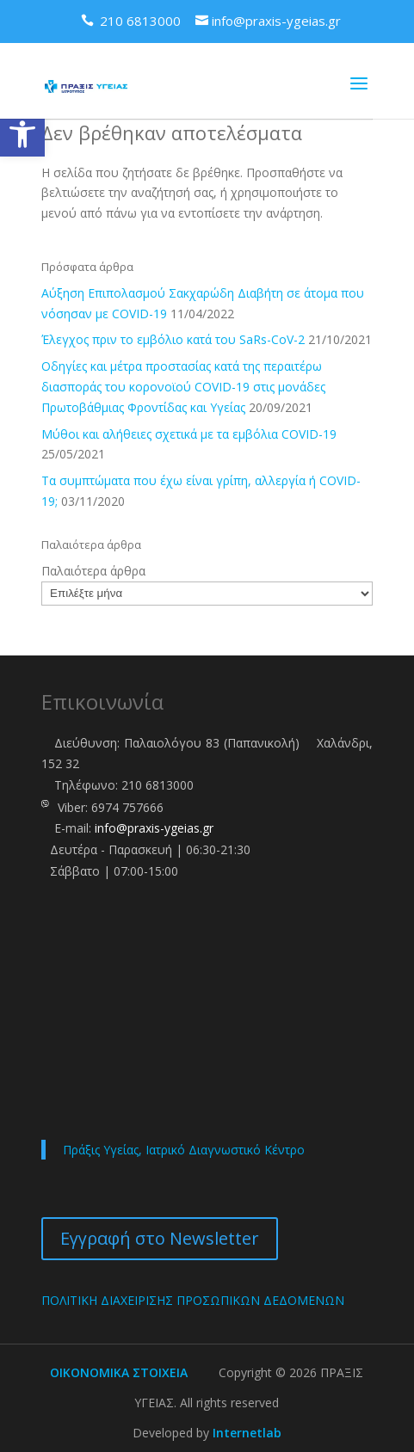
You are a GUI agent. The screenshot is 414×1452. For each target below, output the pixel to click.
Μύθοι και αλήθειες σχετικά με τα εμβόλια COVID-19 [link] (189, 434)
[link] (22, 134)
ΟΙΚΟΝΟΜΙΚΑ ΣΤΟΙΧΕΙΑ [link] (119, 1372)
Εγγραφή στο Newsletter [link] (159, 1238)
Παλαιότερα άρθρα (93, 571)
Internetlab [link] (247, 1432)
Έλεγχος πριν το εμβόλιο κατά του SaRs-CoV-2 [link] (173, 339)
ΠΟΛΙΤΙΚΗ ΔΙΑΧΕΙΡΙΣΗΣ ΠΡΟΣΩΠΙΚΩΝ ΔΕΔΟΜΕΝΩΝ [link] (192, 1300)
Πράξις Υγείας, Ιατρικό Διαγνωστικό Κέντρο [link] (184, 1149)
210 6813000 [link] (157, 785)
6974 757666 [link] (127, 807)
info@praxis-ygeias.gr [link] (154, 828)
